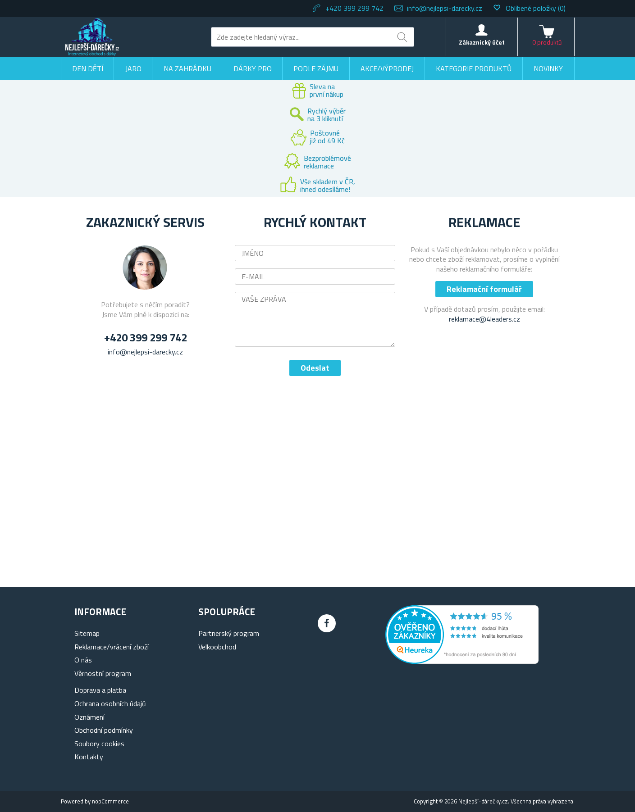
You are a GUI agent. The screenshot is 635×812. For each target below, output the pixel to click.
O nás (83, 659)
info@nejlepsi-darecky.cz (444, 8)
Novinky (548, 68)
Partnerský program (228, 633)
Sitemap (87, 633)
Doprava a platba (100, 690)
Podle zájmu (315, 68)
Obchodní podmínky (103, 730)
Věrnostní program (102, 673)
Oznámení (89, 717)
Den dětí (87, 68)
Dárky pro (252, 68)
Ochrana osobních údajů (110, 703)
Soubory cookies (99, 743)
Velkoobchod (217, 646)
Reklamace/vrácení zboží (111, 646)
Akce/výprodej (387, 68)
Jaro (133, 68)
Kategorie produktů (474, 68)
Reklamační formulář (484, 289)
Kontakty (88, 756)
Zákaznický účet (482, 42)
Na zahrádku (187, 68)
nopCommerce (110, 801)
